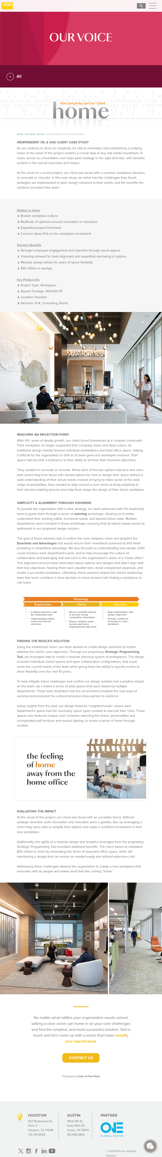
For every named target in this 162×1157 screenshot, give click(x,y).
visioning (80, 513)
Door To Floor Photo (89, 1076)
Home (20, 134)
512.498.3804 (76, 1134)
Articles (40, 134)
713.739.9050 (36, 1134)
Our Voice (30, 134)
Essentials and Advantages (37, 543)
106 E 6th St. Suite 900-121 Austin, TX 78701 (78, 1125)
